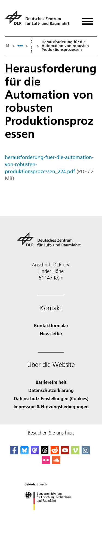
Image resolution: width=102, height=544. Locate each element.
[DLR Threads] (45, 452)
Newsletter (51, 333)
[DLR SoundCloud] (56, 462)
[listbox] (20, 45)
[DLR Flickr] (46, 462)
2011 (31, 45)
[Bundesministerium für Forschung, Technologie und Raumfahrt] (51, 515)
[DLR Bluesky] (24, 452)
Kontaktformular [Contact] (51, 325)
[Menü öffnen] (87, 19)
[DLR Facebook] (14, 452)
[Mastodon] (35, 452)
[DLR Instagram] (86, 452)
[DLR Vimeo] (75, 452)
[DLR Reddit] (55, 452)
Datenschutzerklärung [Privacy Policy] (51, 390)
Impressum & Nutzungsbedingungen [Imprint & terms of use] (51, 406)
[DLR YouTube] (65, 452)
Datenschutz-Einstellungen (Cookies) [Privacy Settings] (51, 398)
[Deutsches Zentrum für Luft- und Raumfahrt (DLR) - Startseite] (39, 20)
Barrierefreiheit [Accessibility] (51, 382)
